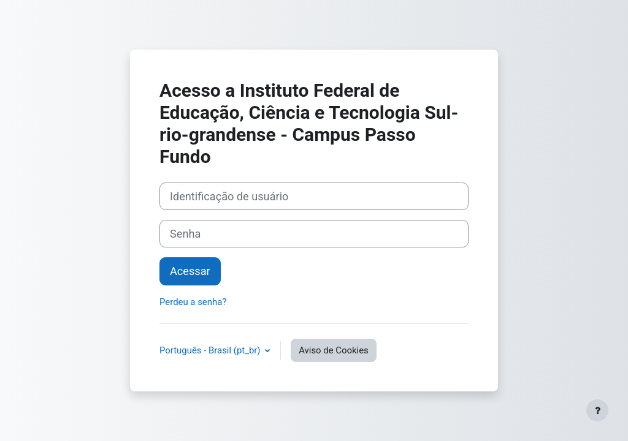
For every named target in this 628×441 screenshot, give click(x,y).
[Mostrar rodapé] (597, 410)
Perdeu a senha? (192, 301)
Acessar (190, 271)
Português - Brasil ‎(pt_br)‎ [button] (210, 350)
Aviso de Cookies (334, 350)
